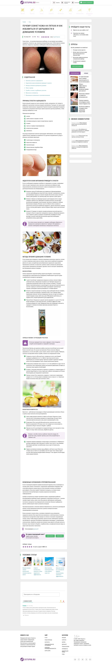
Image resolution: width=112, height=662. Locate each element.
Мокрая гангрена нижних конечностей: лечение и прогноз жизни (27, 571)
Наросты (64, 640)
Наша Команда (48, 640)
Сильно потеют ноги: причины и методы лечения (80, 136)
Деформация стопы (65, 651)
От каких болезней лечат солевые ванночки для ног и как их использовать (84, 79)
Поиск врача (59, 535)
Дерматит (64, 644)
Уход (63, 654)
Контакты (47, 642)
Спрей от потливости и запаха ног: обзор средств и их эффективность (38, 571)
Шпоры (63, 642)
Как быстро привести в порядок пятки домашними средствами (84, 109)
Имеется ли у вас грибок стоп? (80, 30)
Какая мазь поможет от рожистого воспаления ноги (84, 95)
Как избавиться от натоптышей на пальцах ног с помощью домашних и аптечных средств (80, 131)
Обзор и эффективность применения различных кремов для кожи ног (83, 87)
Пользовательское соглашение (49, 645)
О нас (46, 637)
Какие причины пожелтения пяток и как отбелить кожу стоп (49, 570)
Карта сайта (47, 650)
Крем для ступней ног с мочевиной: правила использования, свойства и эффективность (60, 572)
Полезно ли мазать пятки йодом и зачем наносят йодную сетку (84, 102)
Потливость (65, 648)
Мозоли (64, 637)
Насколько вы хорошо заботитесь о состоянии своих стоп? (79, 34)
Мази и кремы (29, 88)
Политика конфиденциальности (50, 648)
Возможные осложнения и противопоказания (38, 95)
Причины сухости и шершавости (34, 80)
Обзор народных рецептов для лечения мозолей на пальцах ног (79, 124)
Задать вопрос (50, 535)
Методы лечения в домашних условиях (36, 85)
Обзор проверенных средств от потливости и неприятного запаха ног (80, 141)
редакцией (35, 529)
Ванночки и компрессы (32, 92)
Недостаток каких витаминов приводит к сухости (39, 83)
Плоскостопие (65, 646)
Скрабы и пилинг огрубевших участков (36, 90)
